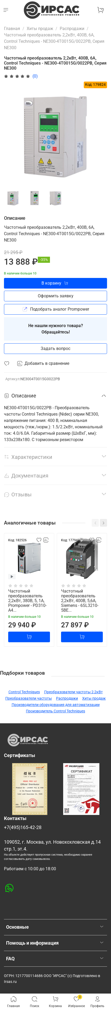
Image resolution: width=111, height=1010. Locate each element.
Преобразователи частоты (28, 698)
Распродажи (72, 28)
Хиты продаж (40, 28)
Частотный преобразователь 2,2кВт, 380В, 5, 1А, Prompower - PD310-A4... (27, 601)
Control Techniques (24, 692)
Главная (12, 28)
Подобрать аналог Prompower (55, 309)
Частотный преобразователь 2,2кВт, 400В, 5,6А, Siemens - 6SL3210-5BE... (79, 601)
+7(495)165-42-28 (22, 827)
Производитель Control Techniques (55, 711)
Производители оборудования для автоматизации (56, 705)
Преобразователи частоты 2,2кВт (73, 692)
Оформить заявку (55, 295)
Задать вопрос (55, 348)
